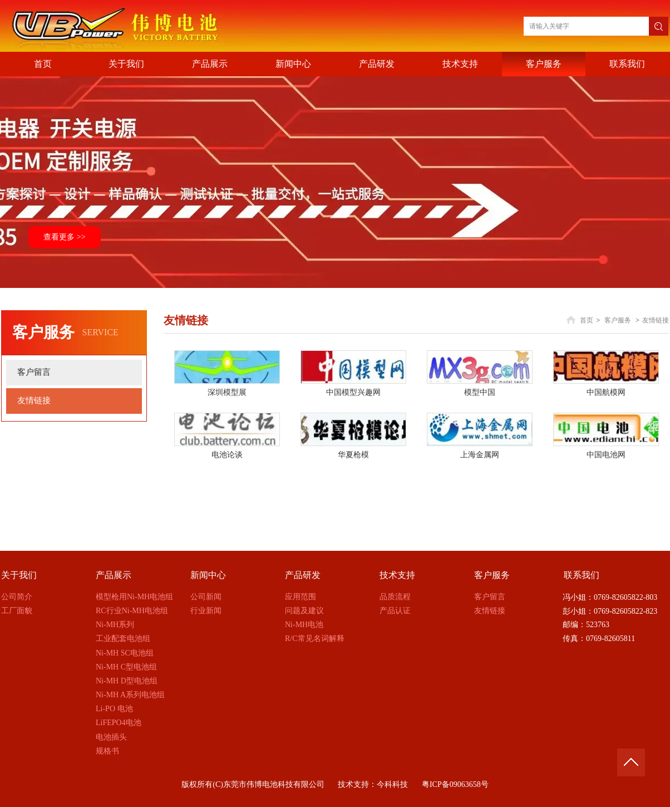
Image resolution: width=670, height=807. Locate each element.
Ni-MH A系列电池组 (130, 695)
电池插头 (111, 737)
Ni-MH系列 (115, 624)
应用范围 (300, 597)
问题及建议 (304, 611)
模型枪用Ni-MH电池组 (134, 597)
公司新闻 (205, 597)
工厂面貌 (16, 611)
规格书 (107, 751)
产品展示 (113, 575)
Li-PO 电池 (114, 709)
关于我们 (19, 575)
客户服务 (617, 320)
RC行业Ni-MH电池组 (132, 611)
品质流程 (395, 597)
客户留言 (489, 597)
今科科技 (392, 784)
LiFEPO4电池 (118, 722)
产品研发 (303, 575)
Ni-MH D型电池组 (126, 681)
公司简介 (16, 597)
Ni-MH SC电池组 (125, 653)
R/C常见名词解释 (314, 638)
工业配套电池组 (123, 638)
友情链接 (655, 320)
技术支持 (397, 575)
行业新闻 (205, 611)
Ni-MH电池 (304, 624)
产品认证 (395, 611)
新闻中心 (208, 575)
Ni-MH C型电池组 (126, 667)
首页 (586, 320)
